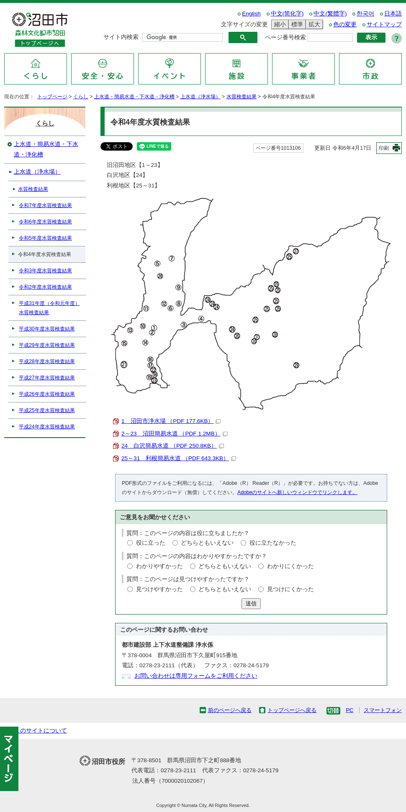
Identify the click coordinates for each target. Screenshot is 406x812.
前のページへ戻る (230, 710)
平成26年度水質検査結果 (47, 394)
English (251, 13)
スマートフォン (383, 710)
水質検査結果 (241, 97)
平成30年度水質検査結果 (47, 329)
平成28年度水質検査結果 (47, 361)
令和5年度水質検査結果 (45, 238)
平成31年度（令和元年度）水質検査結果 (49, 307)
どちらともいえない (207, 543)
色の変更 (345, 24)
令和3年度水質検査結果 (45, 271)
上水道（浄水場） (200, 97)
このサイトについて (40, 730)
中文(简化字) (287, 13)
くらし (80, 97)
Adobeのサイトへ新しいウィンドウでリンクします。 (297, 492)
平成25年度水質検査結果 (47, 410)
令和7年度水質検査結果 (45, 205)
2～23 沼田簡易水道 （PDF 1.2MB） (174, 433)
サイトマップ (384, 24)
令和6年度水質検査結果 (45, 222)
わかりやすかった (159, 566)
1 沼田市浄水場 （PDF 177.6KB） (171, 421)
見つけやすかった (159, 589)
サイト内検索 (121, 37)
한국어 (365, 13)
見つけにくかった (290, 589)
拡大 (313, 24)
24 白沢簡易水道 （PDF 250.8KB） (172, 446)
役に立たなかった (272, 543)
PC (349, 710)
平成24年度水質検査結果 (47, 427)
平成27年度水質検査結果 (47, 378)
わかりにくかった (290, 566)
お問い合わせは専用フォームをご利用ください (195, 676)
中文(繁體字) (330, 13)
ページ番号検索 (285, 37)
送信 (251, 603)
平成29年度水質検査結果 (47, 345)
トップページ (52, 97)
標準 (296, 24)
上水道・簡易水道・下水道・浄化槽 (134, 97)
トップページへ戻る (291, 710)
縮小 (279, 24)
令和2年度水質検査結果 (45, 287)
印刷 (384, 148)
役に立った (150, 543)
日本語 (393, 13)
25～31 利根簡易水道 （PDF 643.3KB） (178, 458)
